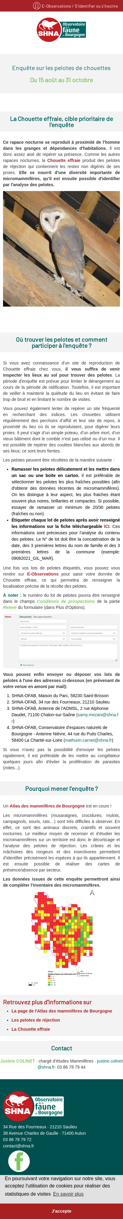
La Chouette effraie (31, 1029)
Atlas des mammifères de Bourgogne (47, 806)
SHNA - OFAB (61, 30)
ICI (106, 526)
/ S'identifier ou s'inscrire (95, 5)
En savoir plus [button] (68, 1194)
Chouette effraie (63, 160)
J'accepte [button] (61, 1211)
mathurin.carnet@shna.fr (88, 740)
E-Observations (57, 5)
